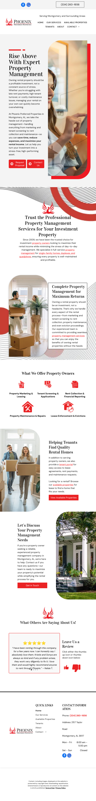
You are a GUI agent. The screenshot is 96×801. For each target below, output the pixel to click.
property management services (68, 335)
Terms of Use (49, 788)
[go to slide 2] (33, 669)
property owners (41, 243)
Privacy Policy (61, 788)
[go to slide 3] (35, 669)
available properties (63, 484)
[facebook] (23, 5)
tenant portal (66, 464)
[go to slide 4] (37, 669)
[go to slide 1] (31, 669)
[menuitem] (40, 23)
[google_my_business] (28, 5)
